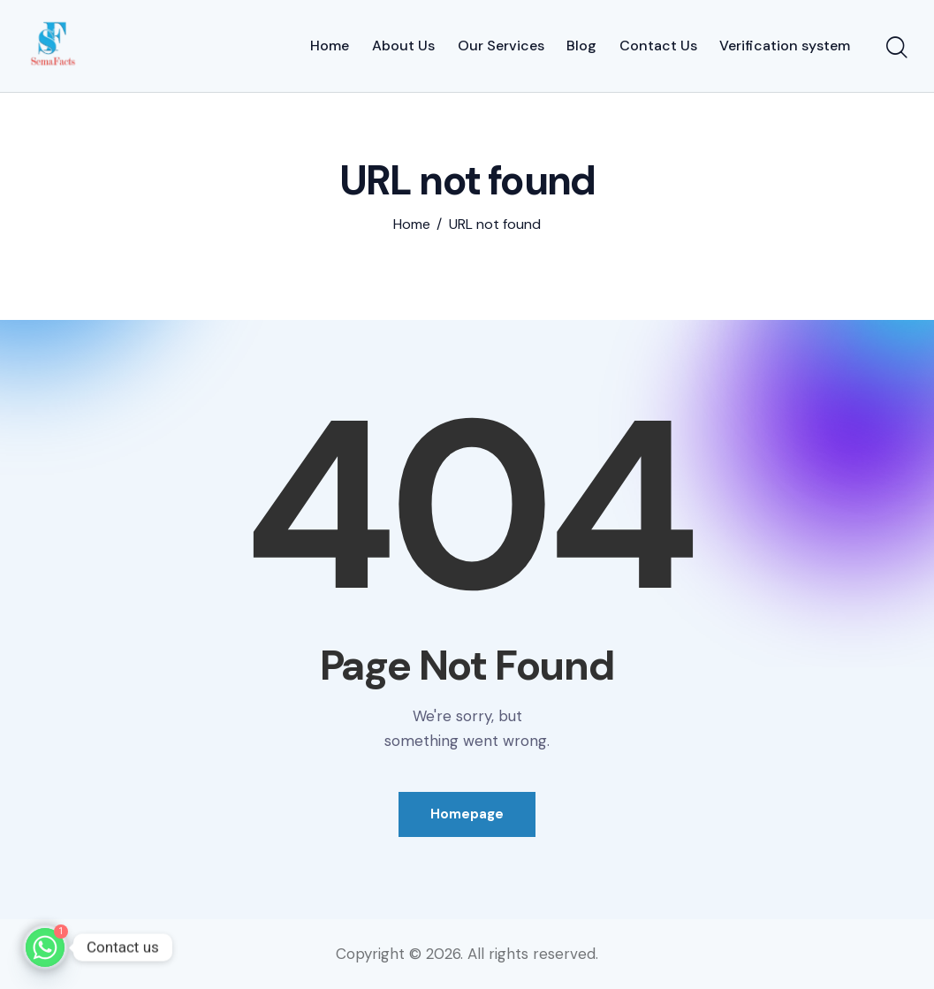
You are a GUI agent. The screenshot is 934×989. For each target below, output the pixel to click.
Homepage (467, 814)
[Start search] (897, 48)
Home (411, 224)
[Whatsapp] (45, 947)
